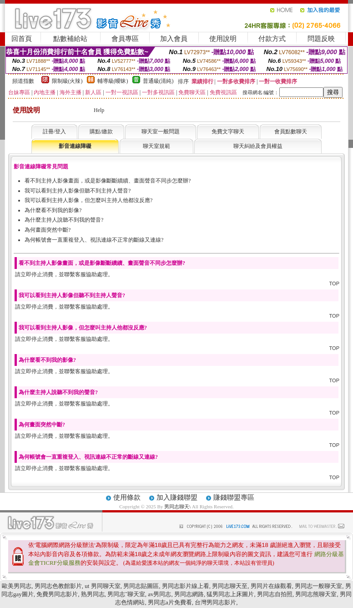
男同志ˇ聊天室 (126, 594)
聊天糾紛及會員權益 (257, 146)
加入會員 (173, 38)
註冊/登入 (54, 131)
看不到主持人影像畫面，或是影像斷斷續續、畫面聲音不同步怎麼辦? (108, 180)
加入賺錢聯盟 (176, 497)
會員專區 (125, 38)
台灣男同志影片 (215, 602)
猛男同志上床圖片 (230, 594)
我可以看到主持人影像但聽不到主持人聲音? (78, 190)
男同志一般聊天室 (318, 586)
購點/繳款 (101, 131)
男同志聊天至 (229, 586)
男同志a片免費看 (170, 602)
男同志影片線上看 (185, 586)
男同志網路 (189, 594)
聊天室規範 (156, 146)
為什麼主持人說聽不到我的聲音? (64, 220)
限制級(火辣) (67, 81)
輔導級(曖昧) (112, 81)
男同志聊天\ (178, 506)
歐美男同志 (16, 586)
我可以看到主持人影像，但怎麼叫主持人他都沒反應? (88, 200)
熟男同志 (93, 594)
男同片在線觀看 (271, 586)
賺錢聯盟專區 (233, 497)
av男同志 (159, 594)
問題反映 (321, 38)
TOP (334, 283)
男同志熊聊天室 (316, 594)
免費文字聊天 (228, 131)
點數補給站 (70, 38)
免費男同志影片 (57, 594)
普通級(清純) (158, 81)
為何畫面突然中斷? (48, 230)
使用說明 (223, 38)
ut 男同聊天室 (102, 586)
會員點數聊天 (290, 131)
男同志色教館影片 (58, 586)
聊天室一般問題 (160, 131)
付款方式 (272, 38)
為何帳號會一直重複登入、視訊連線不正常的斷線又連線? (94, 240)
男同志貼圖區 (141, 586)
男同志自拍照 (274, 594)
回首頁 (21, 38)
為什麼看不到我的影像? (53, 210)
